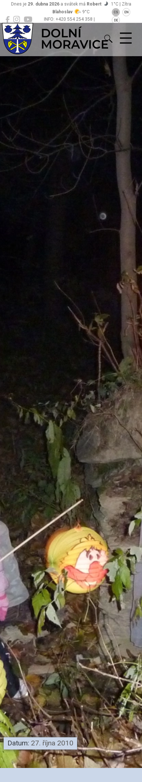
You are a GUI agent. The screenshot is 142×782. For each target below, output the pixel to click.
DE (116, 20)
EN (126, 12)
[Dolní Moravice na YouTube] (28, 19)
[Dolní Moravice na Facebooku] (8, 19)
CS (116, 12)
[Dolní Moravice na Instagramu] (16, 19)
